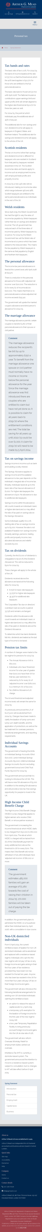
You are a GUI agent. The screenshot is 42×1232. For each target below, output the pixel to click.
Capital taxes (12, 1106)
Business (10, 1112)
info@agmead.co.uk (23, 13)
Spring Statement (16, 48)
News (6, 48)
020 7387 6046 (9, 13)
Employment (12, 1100)
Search (35, 13)
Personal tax (11, 1094)
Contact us (5, 1178)
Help (3, 1166)
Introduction (11, 1089)
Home (4, 1175)
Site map (5, 1156)
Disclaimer (5, 1163)
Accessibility (6, 1160)
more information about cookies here (24, 1225)
